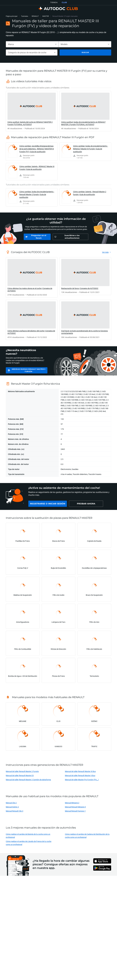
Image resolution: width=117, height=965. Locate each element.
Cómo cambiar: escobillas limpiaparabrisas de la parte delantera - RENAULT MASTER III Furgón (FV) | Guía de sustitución (36, 149)
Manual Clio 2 (11, 803)
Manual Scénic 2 (12, 807)
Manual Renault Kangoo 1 (75, 811)
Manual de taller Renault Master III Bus (80, 771)
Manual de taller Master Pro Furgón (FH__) (82, 779)
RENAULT (35, 16)
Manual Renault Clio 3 (14, 811)
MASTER (45, 16)
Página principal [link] (11, 16)
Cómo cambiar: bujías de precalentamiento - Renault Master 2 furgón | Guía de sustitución (36, 194)
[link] (31, 111)
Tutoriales (24, 16)
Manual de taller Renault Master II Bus (80, 775)
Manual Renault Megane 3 (75, 807)
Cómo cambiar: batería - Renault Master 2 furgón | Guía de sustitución (89, 193)
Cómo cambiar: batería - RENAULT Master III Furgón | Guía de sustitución (36, 167)
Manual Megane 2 (72, 803)
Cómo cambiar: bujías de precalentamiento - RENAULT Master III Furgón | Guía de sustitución (90, 149)
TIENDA (54, 2)
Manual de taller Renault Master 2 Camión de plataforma (28, 779)
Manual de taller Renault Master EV (20, 775)
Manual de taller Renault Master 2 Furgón (22, 771)
